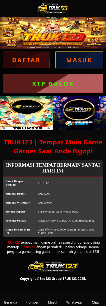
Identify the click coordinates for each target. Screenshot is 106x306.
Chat (95, 298)
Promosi (32, 298)
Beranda (10, 298)
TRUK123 (13, 242)
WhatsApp (74, 298)
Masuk (53, 298)
